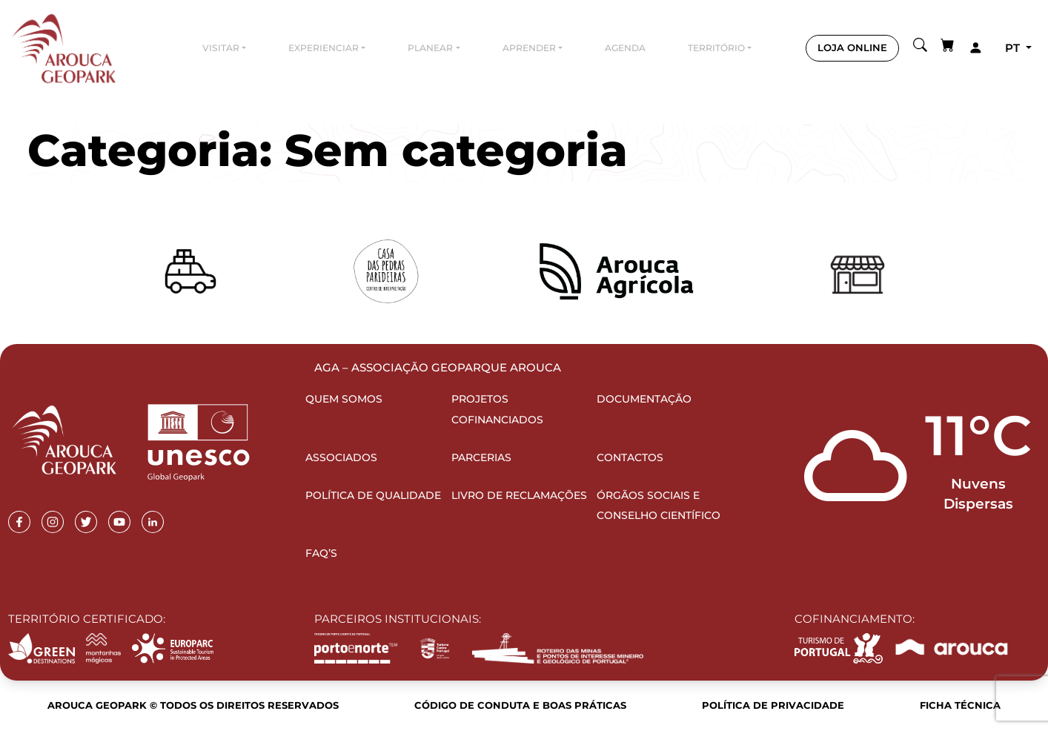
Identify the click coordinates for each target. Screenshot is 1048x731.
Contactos (630, 457)
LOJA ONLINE (852, 47)
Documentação (644, 399)
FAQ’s (321, 553)
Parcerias (481, 457)
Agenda (625, 47)
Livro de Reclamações (519, 495)
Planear (430, 47)
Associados (341, 457)
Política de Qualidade (373, 495)
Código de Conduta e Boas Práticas (520, 705)
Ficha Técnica (960, 705)
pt (1014, 48)
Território (716, 47)
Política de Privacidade (773, 705)
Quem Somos (343, 399)
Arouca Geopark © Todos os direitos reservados (193, 705)
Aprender (529, 47)
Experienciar (323, 47)
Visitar (220, 47)
